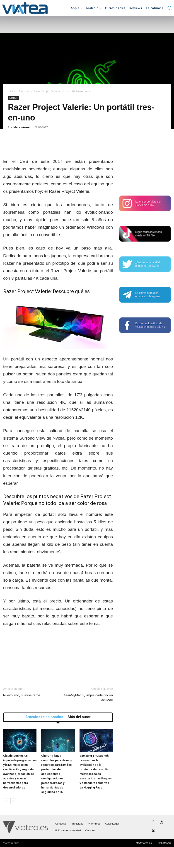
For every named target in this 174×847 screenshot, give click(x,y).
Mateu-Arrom (22, 127)
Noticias (24, 91)
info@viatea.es (143, 843)
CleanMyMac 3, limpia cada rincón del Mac (88, 697)
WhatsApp (164, 843)
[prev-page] (6, 801)
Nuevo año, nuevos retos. (22, 695)
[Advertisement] (145, 163)
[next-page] (13, 801)
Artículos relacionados (44, 717)
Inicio (11, 91)
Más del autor (79, 717)
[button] (169, 7)
